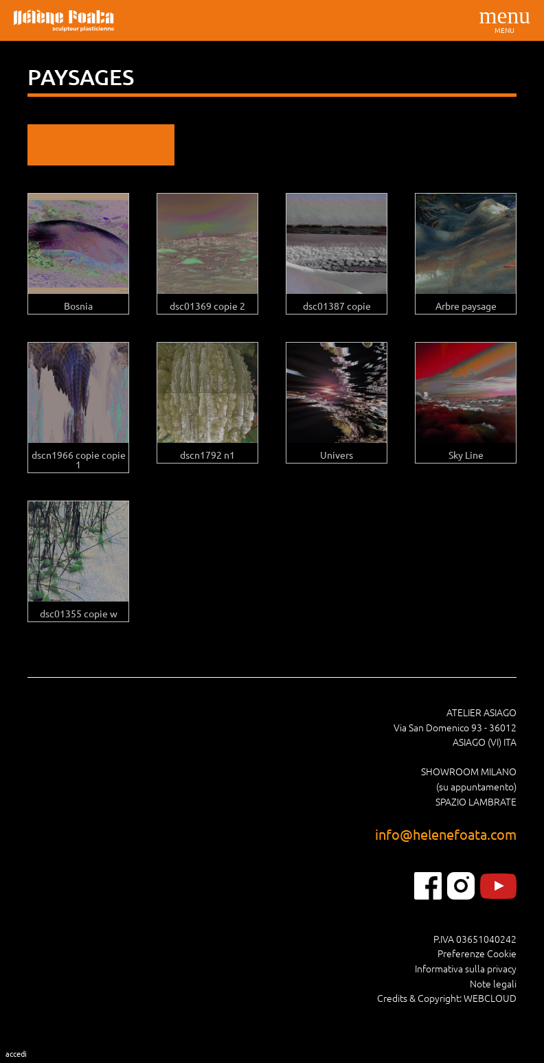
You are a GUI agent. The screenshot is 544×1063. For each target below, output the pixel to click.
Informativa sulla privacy (466, 968)
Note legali (493, 983)
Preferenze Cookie (477, 953)
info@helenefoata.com (446, 834)
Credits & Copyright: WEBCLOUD (447, 998)
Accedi (16, 1053)
